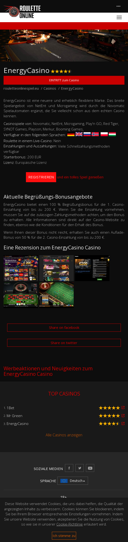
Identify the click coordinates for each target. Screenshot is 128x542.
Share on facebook (64, 327)
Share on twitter (64, 342)
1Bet (10, 407)
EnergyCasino (18, 423)
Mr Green (14, 415)
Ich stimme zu (64, 535)
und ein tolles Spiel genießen (64, 177)
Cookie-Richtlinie (69, 524)
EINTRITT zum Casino (64, 80)
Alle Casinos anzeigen (64, 435)
